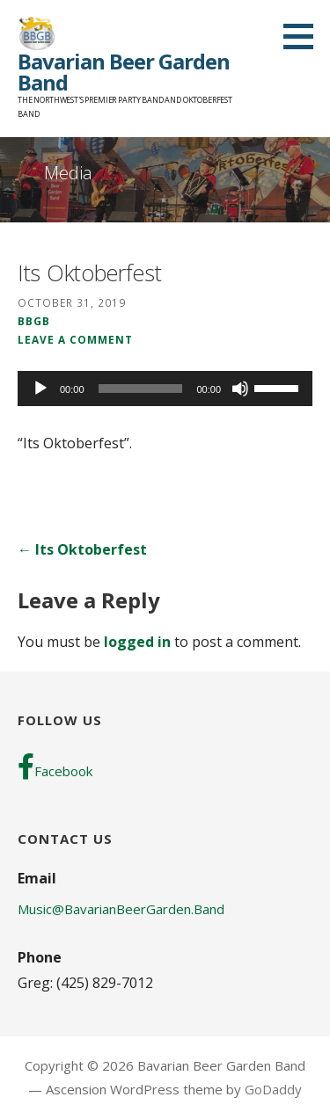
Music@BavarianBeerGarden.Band (121, 909)
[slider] (141, 388)
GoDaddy (273, 1089)
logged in (137, 641)
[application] (165, 388)
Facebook (55, 766)
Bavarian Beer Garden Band (124, 72)
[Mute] (240, 388)
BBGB (34, 321)
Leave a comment (75, 339)
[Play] (40, 388)
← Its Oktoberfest (82, 549)
